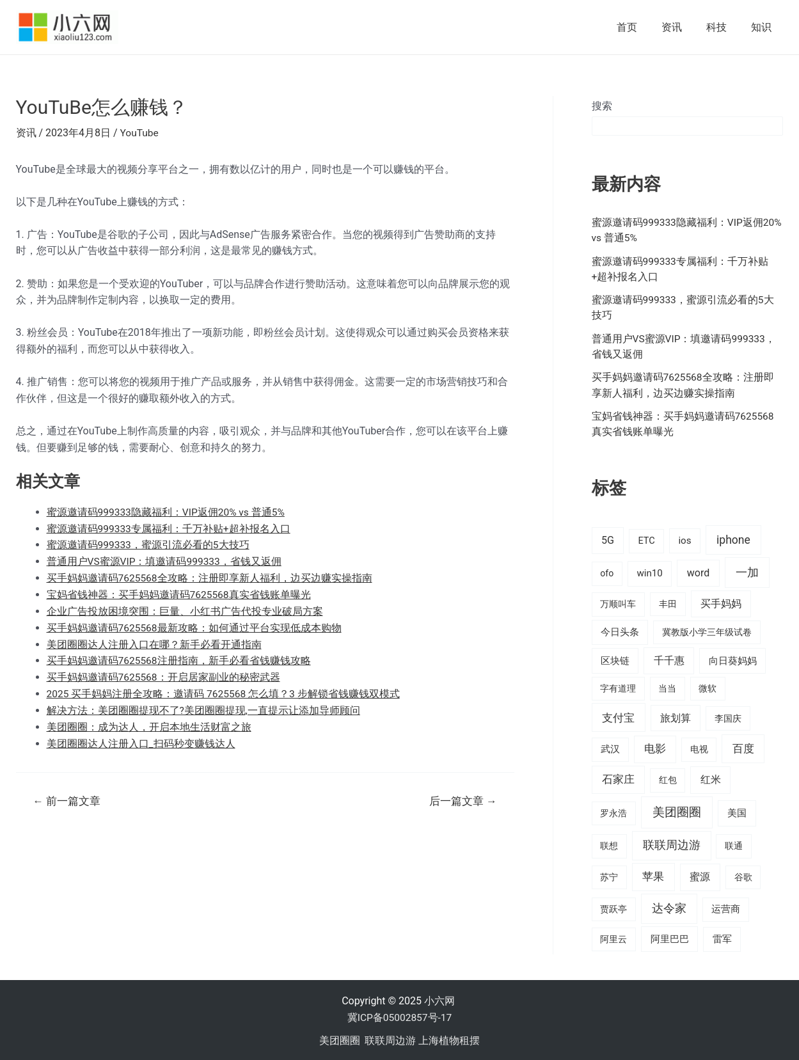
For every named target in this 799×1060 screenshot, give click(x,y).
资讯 (681, 27)
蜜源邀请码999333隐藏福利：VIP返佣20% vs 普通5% (167, 511)
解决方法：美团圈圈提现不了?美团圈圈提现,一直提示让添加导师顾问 (204, 708)
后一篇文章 (462, 798)
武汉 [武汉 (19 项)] (610, 748)
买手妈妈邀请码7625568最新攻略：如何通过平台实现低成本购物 (195, 627)
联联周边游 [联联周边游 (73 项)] (671, 843)
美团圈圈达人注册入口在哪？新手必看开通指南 (154, 643)
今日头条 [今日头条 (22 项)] (620, 631)
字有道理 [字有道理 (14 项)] (618, 686)
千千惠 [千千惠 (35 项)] (669, 659)
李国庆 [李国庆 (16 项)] (728, 716)
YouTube (140, 133)
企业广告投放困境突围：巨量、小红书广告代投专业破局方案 (185, 610)
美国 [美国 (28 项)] (737, 811)
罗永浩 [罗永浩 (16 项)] (613, 811)
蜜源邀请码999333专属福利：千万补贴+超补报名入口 (169, 528)
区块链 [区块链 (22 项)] (615, 659)
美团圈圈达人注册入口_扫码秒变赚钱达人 (141, 741)
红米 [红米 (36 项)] (710, 778)
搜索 (602, 106)
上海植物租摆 (449, 1038)
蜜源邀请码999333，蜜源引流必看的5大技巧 (149, 545)
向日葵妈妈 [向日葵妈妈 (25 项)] (733, 659)
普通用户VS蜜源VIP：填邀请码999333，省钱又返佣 (165, 561)
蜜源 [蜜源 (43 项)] (700, 875)
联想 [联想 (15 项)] (609, 844)
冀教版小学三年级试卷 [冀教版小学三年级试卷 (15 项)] (707, 631)
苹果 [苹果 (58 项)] (653, 875)
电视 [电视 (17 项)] (699, 748)
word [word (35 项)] (698, 572)
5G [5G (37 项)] (607, 539)
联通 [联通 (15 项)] (734, 844)
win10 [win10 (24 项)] (649, 572)
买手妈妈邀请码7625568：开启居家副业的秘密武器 (164, 675)
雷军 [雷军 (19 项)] (722, 937)
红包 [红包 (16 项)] (668, 778)
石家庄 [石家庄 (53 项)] (618, 777)
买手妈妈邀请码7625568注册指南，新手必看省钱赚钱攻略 (179, 659)
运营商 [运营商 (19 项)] (725, 908)
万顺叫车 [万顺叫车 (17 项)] (618, 602)
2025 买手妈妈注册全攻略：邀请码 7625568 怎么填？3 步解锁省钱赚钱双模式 (224, 692)
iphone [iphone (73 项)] (733, 538)
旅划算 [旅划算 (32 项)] (675, 716)
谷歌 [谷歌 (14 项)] (743, 876)
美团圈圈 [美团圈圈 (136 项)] (677, 810)
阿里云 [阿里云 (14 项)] (613, 937)
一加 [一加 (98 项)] (747, 571)
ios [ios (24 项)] (684, 539)
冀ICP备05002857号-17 (399, 1016)
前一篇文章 (67, 798)
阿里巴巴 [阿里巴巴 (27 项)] (670, 937)
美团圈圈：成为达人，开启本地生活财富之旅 (149, 724)
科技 (722, 27)
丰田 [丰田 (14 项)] (668, 602)
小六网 (440, 999)
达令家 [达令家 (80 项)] (669, 907)
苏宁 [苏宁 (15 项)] (609, 876)
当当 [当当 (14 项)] (667, 686)
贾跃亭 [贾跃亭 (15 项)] (613, 908)
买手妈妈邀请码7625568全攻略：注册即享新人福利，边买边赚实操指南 (210, 577)
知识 (763, 27)
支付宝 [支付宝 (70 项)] (618, 715)
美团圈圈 (339, 1038)
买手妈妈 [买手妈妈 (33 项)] (720, 602)
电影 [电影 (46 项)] (655, 747)
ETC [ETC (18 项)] (646, 539)
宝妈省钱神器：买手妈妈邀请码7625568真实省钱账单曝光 (179, 593)
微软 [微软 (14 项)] (707, 686)
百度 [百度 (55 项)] (743, 747)
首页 (640, 27)
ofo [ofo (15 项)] (606, 572)
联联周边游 (390, 1038)
